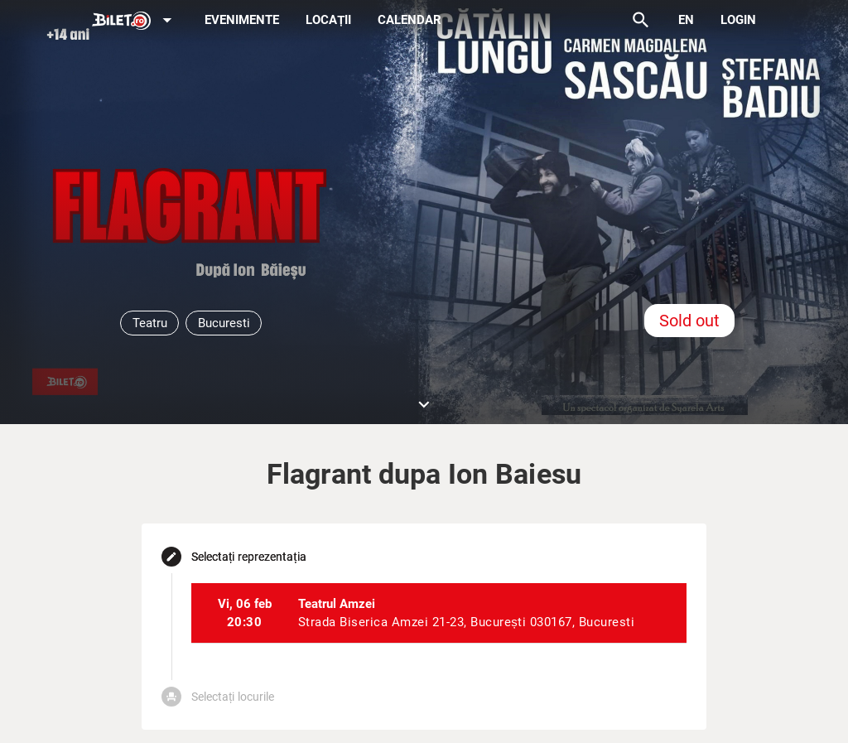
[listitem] (439, 613)
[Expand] (135, 21)
